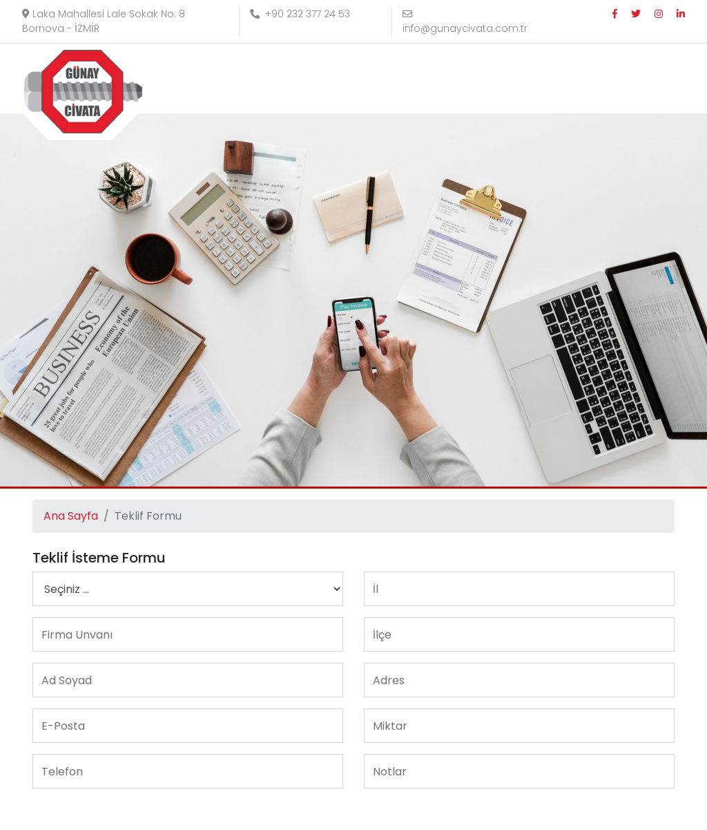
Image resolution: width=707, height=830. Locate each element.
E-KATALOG (641, 78)
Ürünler (419, 78)
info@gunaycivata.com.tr (465, 22)
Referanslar (493, 78)
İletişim (567, 78)
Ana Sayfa (70, 516)
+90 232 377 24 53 (300, 14)
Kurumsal (341, 78)
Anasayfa (266, 78)
